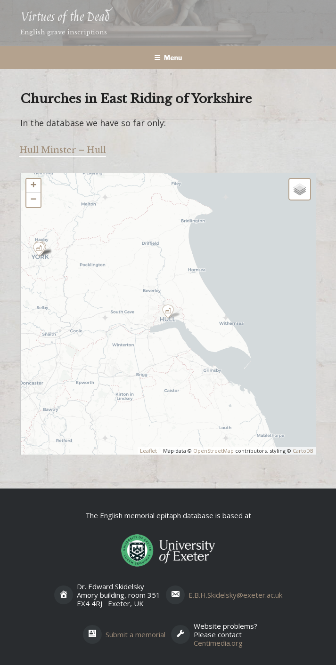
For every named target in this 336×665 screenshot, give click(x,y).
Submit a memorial (135, 634)
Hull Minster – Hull (62, 150)
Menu (168, 58)
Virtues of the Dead (64, 17)
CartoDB (303, 450)
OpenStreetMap (213, 450)
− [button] (33, 200)
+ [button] (33, 186)
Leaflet (148, 450)
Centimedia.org (218, 643)
